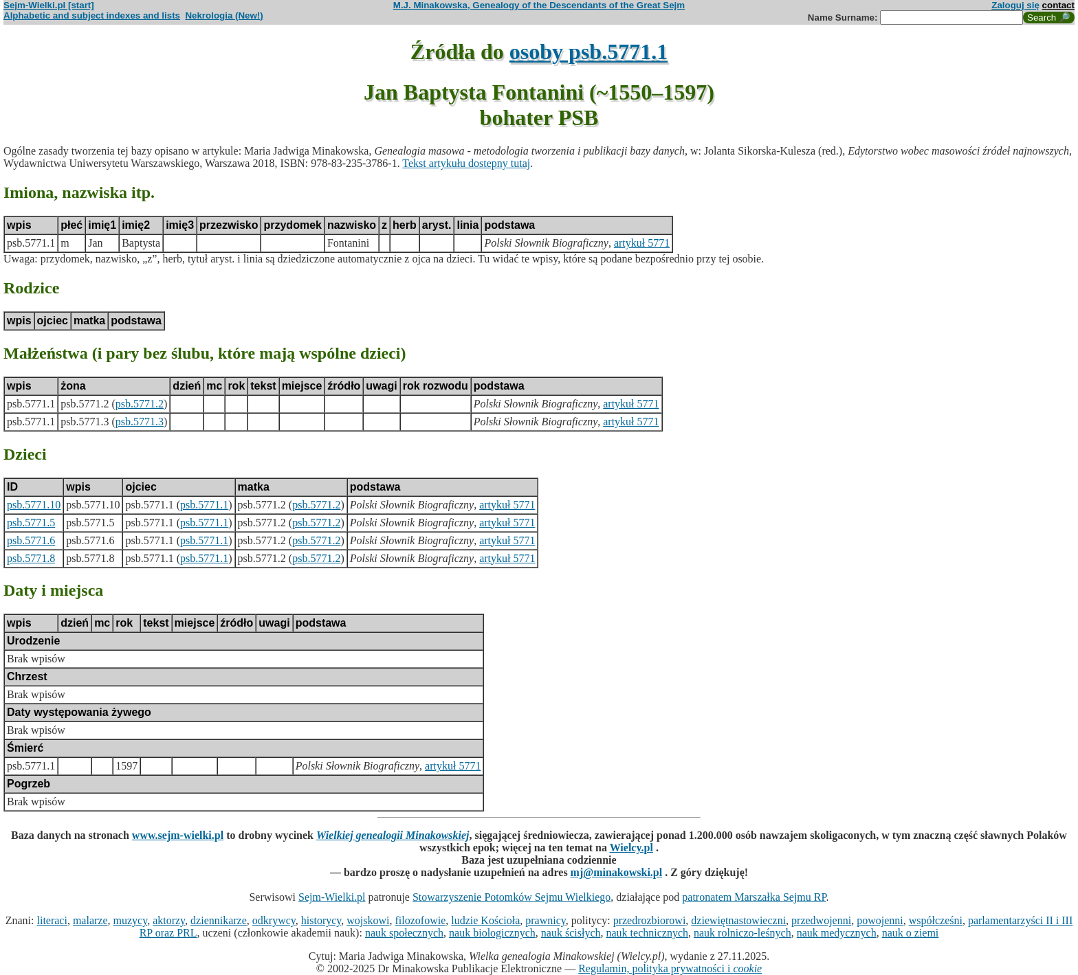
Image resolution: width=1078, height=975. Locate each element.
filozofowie (420, 920)
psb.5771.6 (31, 540)
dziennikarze (218, 920)
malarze (90, 920)
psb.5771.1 (204, 505)
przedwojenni (821, 920)
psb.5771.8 (31, 558)
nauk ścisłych (571, 933)
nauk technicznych (647, 933)
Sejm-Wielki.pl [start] (48, 5)
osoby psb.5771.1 (588, 51)
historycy (321, 920)
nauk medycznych (837, 933)
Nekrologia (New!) (224, 15)
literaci (51, 920)
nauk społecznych (404, 933)
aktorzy (169, 920)
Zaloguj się (1015, 5)
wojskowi (367, 920)
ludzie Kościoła (485, 920)
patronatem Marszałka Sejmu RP (754, 897)
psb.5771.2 (140, 404)
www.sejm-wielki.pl (177, 835)
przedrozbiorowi (649, 920)
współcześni (935, 920)
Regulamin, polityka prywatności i (670, 968)
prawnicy (545, 920)
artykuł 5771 (642, 243)
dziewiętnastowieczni (738, 920)
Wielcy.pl (631, 847)
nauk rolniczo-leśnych (742, 933)
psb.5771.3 (140, 421)
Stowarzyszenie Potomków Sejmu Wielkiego (511, 897)
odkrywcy (274, 920)
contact (1058, 5)
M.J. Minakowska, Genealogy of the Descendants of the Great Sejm (539, 5)
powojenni (880, 920)
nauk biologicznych (492, 933)
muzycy (130, 920)
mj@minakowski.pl (617, 872)
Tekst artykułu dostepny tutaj (466, 163)
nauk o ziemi (910, 933)
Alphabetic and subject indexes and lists (91, 15)
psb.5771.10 (33, 505)
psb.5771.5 (31, 522)
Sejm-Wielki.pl (332, 897)
